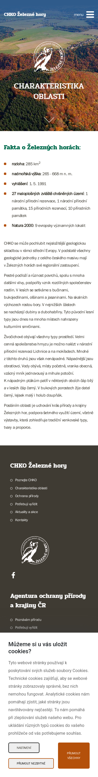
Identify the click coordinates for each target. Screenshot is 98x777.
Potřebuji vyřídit (26, 504)
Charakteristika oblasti (31, 488)
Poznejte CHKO (26, 480)
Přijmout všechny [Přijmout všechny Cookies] (73, 755)
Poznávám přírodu (28, 619)
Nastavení (24, 748)
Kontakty (21, 520)
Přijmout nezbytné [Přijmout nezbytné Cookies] (31, 763)
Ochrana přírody (27, 496)
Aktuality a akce (26, 512)
